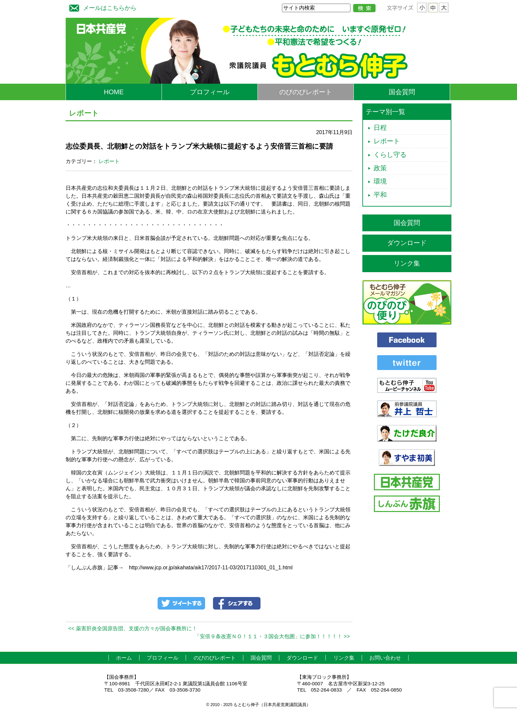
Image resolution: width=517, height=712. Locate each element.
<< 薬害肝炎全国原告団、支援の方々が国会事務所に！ (132, 628)
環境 (380, 181)
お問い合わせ (385, 658)
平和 (380, 194)
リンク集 (407, 263)
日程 (380, 127)
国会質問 (402, 92)
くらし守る (390, 154)
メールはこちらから (101, 7)
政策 (380, 168)
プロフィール (209, 92)
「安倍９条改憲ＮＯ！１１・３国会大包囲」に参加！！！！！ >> (272, 636)
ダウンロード (407, 242)
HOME (114, 92)
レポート (109, 161)
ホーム (124, 658)
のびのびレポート (305, 92)
